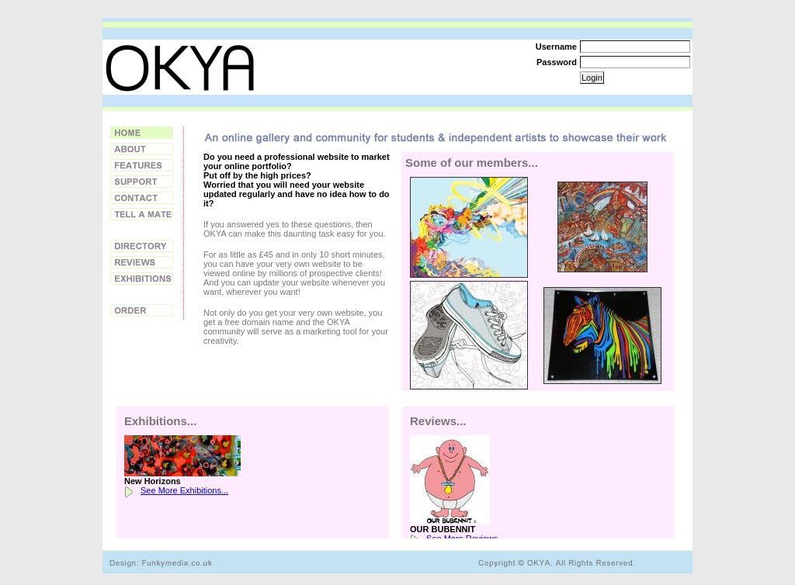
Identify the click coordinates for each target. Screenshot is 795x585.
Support (141, 181)
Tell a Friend (141, 214)
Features (141, 165)
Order (141, 310)
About (141, 149)
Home (141, 132)
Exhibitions (141, 278)
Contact (141, 198)
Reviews (141, 262)
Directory (141, 246)
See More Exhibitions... (184, 490)
